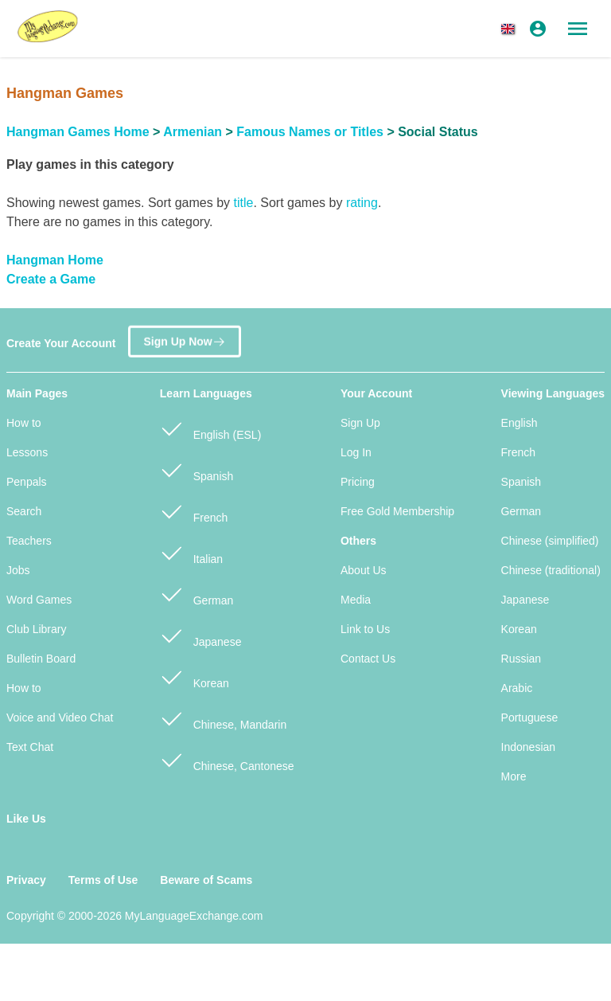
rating (362, 202)
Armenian (192, 132)
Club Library (36, 629)
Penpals (26, 481)
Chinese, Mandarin (223, 718)
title (243, 202)
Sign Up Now (184, 338)
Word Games (39, 599)
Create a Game (50, 279)
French (194, 511)
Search (23, 511)
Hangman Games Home (78, 132)
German (196, 594)
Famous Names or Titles (309, 132)
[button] (510, 29)
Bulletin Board (41, 658)
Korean (194, 676)
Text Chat (29, 747)
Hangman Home (54, 260)
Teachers (29, 540)
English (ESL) (210, 428)
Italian (191, 552)
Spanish (196, 469)
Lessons (27, 452)
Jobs (18, 570)
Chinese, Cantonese (227, 759)
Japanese (201, 635)
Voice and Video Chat (59, 717)
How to (23, 422)
